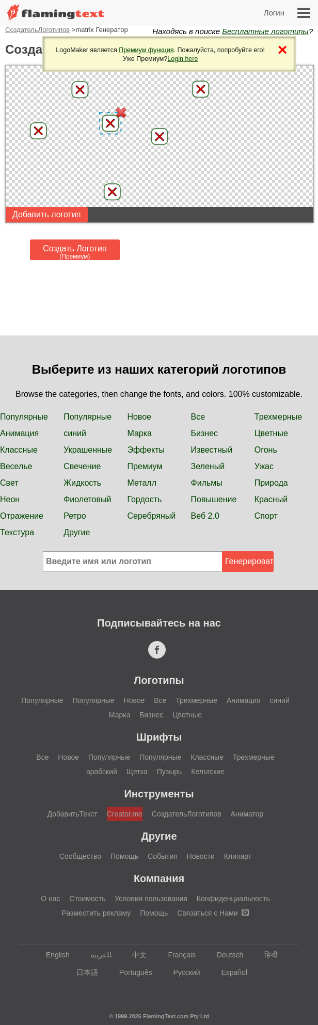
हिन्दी (266, 955)
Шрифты (159, 737)
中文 (134, 955)
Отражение (21, 515)
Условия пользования (151, 898)
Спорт (266, 515)
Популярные (24, 416)
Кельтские (208, 771)
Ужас (264, 466)
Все (198, 416)
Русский (182, 972)
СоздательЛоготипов (37, 30)
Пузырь (169, 771)
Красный (271, 499)
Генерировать (249, 561)
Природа (271, 482)
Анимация (19, 433)
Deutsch (225, 955)
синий (74, 433)
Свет (9, 482)
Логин (274, 12)
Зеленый (208, 466)
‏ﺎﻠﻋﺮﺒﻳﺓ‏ (96, 955)
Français (177, 955)
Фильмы (206, 482)
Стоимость (87, 898)
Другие (76, 532)
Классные (19, 449)
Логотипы (159, 680)
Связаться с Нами (213, 913)
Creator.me (124, 814)
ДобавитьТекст (72, 814)
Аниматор (247, 814)
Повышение (214, 499)
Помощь (124, 856)
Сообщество (80, 856)
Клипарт (237, 856)
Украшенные (87, 449)
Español (229, 972)
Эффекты (146, 449)
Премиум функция (146, 50)
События (163, 856)
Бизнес (204, 433)
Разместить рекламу (96, 913)
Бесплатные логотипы (265, 31)
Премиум (144, 466)
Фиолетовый (87, 499)
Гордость (144, 499)
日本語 (82, 972)
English (53, 955)
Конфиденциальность (233, 898)
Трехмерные (278, 416)
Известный (212, 449)
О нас (50, 898)
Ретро (74, 515)
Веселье (16, 466)
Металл (141, 482)
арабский (101, 771)
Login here (182, 58)
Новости (201, 856)
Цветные (271, 433)
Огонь (266, 449)
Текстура (17, 532)
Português (130, 972)
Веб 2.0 (205, 515)
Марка (139, 433)
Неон (10, 499)
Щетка (137, 771)
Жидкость (82, 482)
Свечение (82, 466)
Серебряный (151, 515)
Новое (139, 416)
